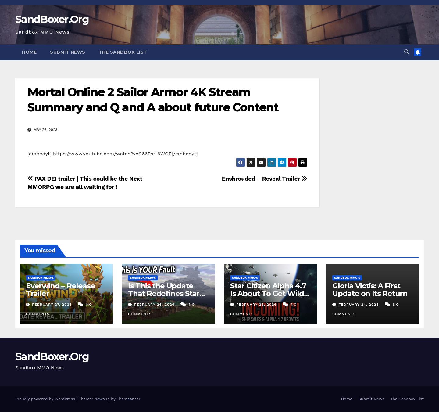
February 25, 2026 (257, 304)
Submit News (67, 52)
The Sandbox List (123, 52)
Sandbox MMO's (41, 277)
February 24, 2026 (359, 304)
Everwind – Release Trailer (60, 289)
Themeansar (128, 399)
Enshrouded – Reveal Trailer (264, 178)
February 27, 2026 (52, 304)
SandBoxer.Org (52, 19)
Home (29, 52)
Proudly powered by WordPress (46, 399)
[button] (406, 52)
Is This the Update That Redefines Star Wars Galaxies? (163, 293)
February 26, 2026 (155, 304)
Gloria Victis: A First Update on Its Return (370, 289)
